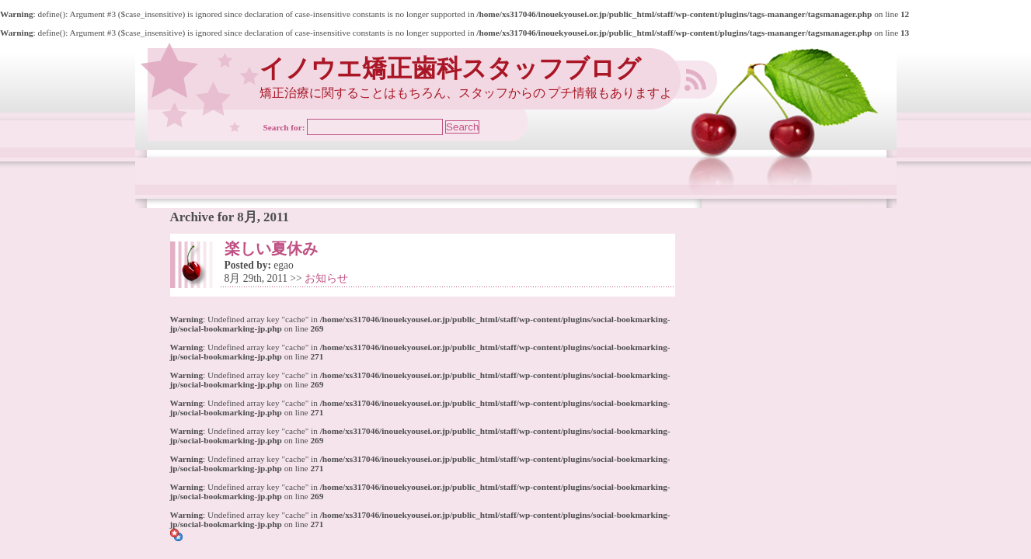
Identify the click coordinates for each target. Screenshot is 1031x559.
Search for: (284, 127)
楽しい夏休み (271, 248)
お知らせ (326, 278)
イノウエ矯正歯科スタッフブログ (450, 68)
